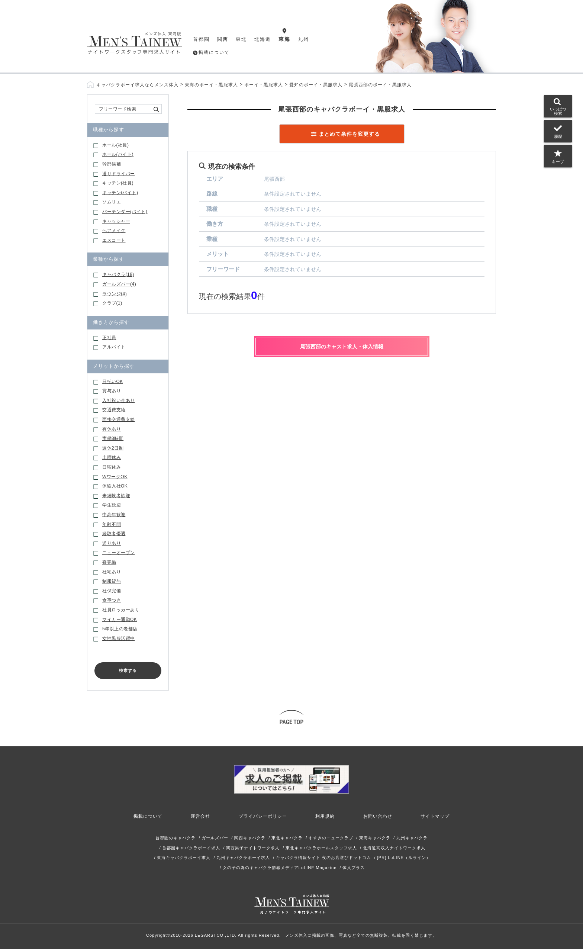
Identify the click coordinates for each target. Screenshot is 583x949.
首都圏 (201, 39)
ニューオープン (118, 552)
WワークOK (115, 476)
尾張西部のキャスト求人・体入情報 (341, 347)
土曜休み (111, 457)
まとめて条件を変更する (349, 134)
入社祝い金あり (118, 400)
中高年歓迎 (114, 514)
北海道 (262, 39)
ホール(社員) (115, 145)
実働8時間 (112, 438)
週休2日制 (112, 448)
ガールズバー (119, 284)
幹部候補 (111, 164)
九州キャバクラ (412, 838)
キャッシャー (116, 221)
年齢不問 (111, 524)
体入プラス (353, 867)
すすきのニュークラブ (331, 838)
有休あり (111, 429)
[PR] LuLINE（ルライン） (404, 857)
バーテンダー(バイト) (125, 211)
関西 (222, 39)
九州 (303, 39)
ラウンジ (114, 293)
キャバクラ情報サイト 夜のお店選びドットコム (323, 857)
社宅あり (111, 572)
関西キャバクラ (249, 838)
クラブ (112, 303)
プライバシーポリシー (263, 816)
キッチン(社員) (117, 183)
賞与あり (111, 390)
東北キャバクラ (287, 838)
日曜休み (111, 467)
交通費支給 (114, 409)
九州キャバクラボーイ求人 (243, 857)
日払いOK (112, 381)
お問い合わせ (377, 816)
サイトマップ (435, 816)
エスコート (114, 240)
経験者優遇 (114, 533)
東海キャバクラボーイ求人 (183, 857)
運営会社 (200, 816)
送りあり (111, 543)
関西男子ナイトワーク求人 (253, 848)
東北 (241, 39)
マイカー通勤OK (119, 619)
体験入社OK (115, 486)
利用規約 (325, 816)
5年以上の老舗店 (120, 628)
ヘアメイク (114, 230)
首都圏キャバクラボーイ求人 (191, 848)
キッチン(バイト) (120, 192)
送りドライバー (118, 173)
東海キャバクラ (374, 838)
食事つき (111, 600)
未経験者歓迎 (116, 495)
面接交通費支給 (118, 419)
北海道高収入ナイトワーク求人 (394, 848)
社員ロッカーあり (120, 609)
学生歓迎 (111, 505)
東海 (284, 39)
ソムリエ (111, 202)
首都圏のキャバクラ (175, 838)
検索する (128, 670)
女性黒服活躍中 (118, 638)
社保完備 (111, 590)
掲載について (214, 52)
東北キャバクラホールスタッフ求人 (321, 848)
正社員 (109, 337)
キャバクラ (118, 274)
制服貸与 (111, 581)
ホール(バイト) (117, 154)
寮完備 (109, 562)
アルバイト (114, 347)
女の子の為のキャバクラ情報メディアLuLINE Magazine (279, 867)
